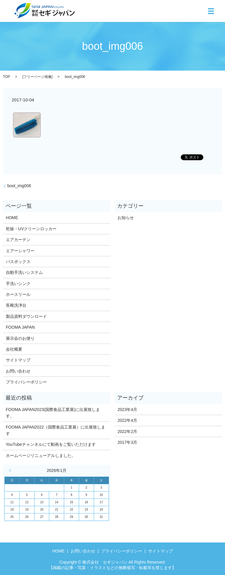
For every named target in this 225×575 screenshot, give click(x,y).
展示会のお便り (20, 338)
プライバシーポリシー (26, 382)
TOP (6, 77)
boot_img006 (19, 185)
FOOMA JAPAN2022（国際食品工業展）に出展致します (55, 430)
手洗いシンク (18, 283)
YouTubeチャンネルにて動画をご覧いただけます (51, 444)
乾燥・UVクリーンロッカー (31, 228)
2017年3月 (127, 442)
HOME (12, 217)
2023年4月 (127, 409)
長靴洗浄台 (16, 305)
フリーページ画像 (37, 77)
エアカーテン (18, 239)
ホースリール (18, 294)
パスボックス (18, 261)
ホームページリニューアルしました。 (41, 455)
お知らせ (125, 217)
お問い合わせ (18, 371)
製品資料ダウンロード (26, 316)
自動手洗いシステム (24, 272)
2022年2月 (127, 431)
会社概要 (14, 349)
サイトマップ (18, 360)
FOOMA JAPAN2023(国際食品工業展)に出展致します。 (53, 412)
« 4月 (11, 470)
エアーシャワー (20, 250)
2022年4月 (127, 420)
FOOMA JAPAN (20, 327)
